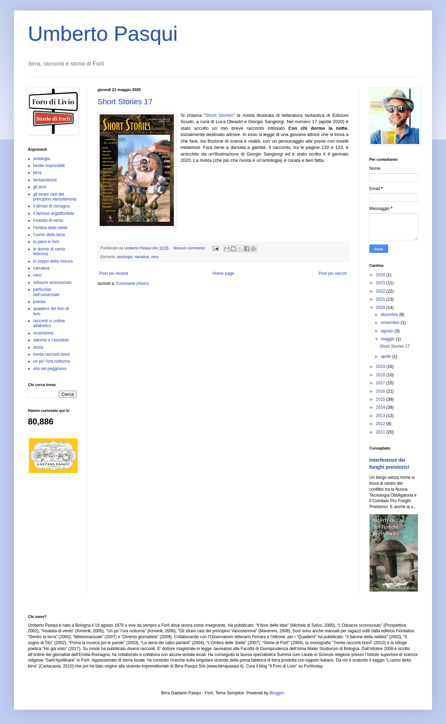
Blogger (277, 693)
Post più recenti (113, 273)
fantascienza (44, 180)
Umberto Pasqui (103, 33)
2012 (381, 423)
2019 (381, 366)
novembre (391, 322)
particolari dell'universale (46, 292)
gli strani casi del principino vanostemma (54, 197)
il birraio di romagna (51, 206)
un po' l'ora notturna (51, 361)
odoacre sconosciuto (52, 282)
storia (38, 347)
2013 (381, 415)
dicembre (390, 314)
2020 (381, 307)
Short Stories (219, 115)
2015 (381, 399)
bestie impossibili (49, 165)
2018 (381, 374)
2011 (381, 432)
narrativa (141, 257)
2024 (381, 274)
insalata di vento (48, 220)
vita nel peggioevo (50, 368)
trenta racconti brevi (51, 354)
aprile (386, 356)
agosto (387, 331)
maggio (388, 339)
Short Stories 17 (125, 101)
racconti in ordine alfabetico (49, 323)
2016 (381, 391)
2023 (381, 282)
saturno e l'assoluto (51, 340)
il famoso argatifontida (53, 213)
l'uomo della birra (49, 234)
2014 (381, 407)
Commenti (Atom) (132, 283)
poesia (39, 301)
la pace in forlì (46, 241)
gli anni (39, 186)
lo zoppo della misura (52, 261)
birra (37, 172)
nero (155, 257)
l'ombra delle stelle (50, 227)
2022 (381, 291)
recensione (43, 333)
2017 (381, 382)
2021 (381, 299)
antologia (124, 257)
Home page (223, 273)
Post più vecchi (332, 273)
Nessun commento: (190, 248)
